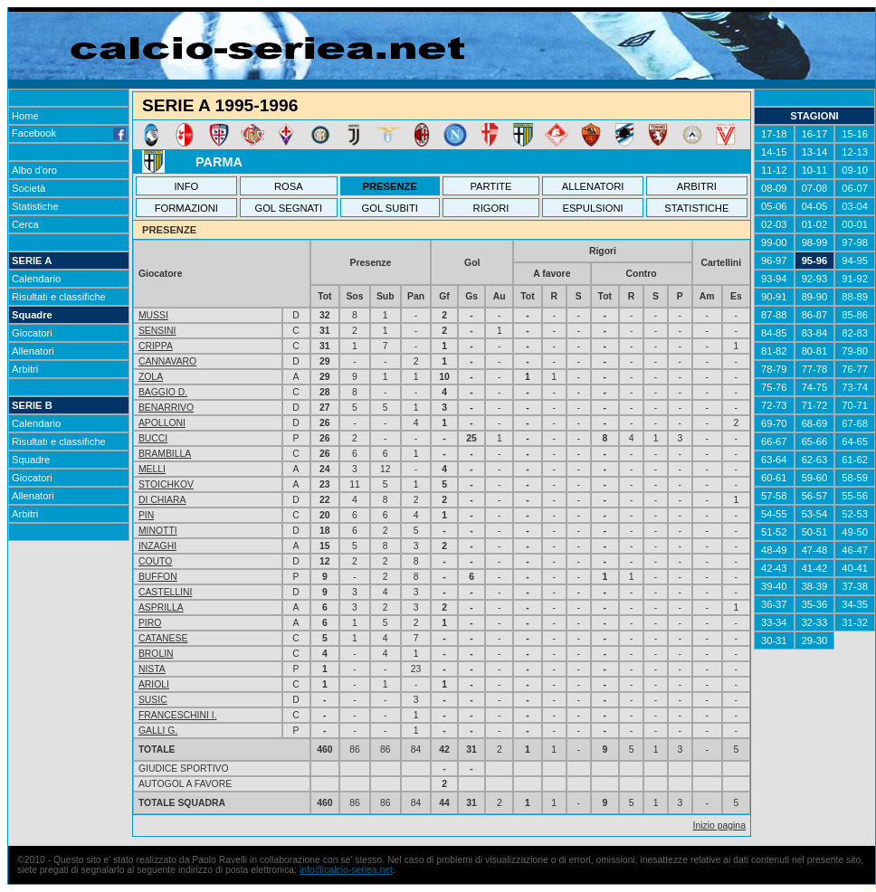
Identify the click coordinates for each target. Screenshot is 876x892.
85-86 (855, 314)
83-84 (815, 332)
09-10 (855, 170)
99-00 (774, 242)
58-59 (855, 477)
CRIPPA (155, 346)
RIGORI (491, 208)
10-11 (815, 170)
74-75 (815, 387)
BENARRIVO (166, 408)
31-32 (855, 622)
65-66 (815, 441)
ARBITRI (697, 186)
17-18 (774, 133)
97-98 (855, 242)
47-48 (815, 550)
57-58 (774, 495)
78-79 (774, 369)
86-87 (815, 314)
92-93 (815, 278)
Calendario (36, 278)
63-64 (774, 459)
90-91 (774, 296)
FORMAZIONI (186, 208)
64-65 (855, 441)
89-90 (815, 296)
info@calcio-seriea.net (346, 870)
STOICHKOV (166, 484)
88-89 (855, 296)
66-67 (774, 441)
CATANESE (162, 638)
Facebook (69, 133)
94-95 (855, 260)
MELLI (152, 469)
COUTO (155, 561)
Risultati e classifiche (59, 296)
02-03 (774, 224)
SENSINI (157, 331)
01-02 (815, 224)
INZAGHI (157, 546)
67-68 (855, 423)
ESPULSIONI (592, 208)
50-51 (815, 532)
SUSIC (152, 700)
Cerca (25, 224)
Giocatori (32, 332)
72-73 (774, 405)
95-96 (815, 260)
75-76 (774, 387)
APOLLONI (162, 423)
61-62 (855, 459)
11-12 (774, 170)
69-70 (774, 423)
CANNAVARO (167, 361)
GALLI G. (157, 730)
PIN (146, 515)
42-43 (774, 568)
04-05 (815, 206)
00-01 (855, 224)
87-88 (774, 314)
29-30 (815, 640)
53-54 (815, 513)
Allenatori (33, 351)
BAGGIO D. (162, 392)
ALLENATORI (593, 186)
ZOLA (150, 377)
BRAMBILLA (164, 454)
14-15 (774, 152)
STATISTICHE (696, 208)
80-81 (815, 351)
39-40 (774, 586)
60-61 (774, 477)
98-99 (815, 242)
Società (28, 188)
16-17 (815, 133)
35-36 (815, 604)
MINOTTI (157, 531)
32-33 (815, 622)
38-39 (815, 586)
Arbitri (25, 369)
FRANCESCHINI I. (177, 715)
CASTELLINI (165, 592)
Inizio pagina (719, 825)
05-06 (774, 206)
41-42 (815, 568)
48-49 (774, 550)
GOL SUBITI (390, 208)
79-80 (855, 351)
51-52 (774, 532)
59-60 (815, 477)
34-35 (855, 604)
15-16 (855, 133)
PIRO (149, 623)
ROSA (288, 186)
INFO (187, 186)
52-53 (855, 513)
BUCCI (152, 438)
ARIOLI (153, 684)
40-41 (855, 568)
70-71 (855, 405)
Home (25, 115)
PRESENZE (390, 186)
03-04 (855, 206)
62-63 (815, 459)
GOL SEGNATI (288, 208)
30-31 (774, 640)
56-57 (815, 495)
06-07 (855, 188)
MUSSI (153, 315)
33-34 (774, 622)
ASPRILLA (161, 607)
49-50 (855, 532)
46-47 (855, 550)
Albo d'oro (34, 170)
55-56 (855, 495)
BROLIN (156, 654)
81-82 (774, 351)
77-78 (815, 369)
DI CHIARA (162, 500)
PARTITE (490, 186)
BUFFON (157, 577)
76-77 (855, 369)
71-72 (815, 405)
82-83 (855, 332)
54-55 (774, 513)
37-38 (855, 586)
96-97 (774, 260)
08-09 (774, 188)
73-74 (855, 387)
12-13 (855, 152)
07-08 (815, 188)
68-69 (815, 423)
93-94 (774, 278)
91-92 (855, 278)
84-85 (774, 332)
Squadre (32, 314)
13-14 (815, 152)
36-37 (774, 604)
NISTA (152, 669)
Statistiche (35, 206)
